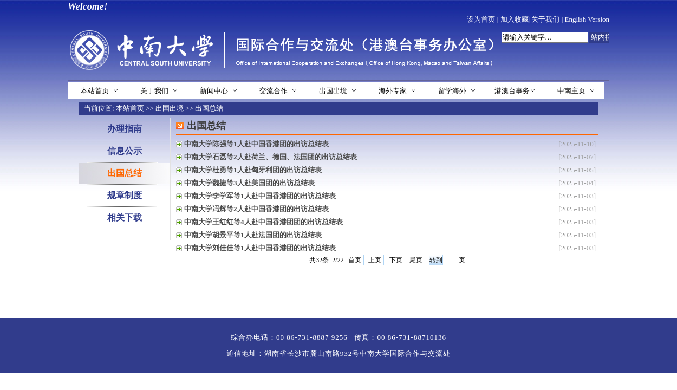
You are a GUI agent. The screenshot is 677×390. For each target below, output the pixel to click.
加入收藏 (514, 19)
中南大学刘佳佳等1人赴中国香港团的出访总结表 (260, 248)
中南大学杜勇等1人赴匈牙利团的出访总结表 (253, 170)
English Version (587, 19)
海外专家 (393, 91)
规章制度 (124, 195)
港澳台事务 (512, 91)
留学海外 (452, 91)
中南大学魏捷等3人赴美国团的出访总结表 (249, 183)
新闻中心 (214, 91)
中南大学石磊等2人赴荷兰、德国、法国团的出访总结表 (270, 157)
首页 (354, 260)
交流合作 (273, 91)
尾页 (415, 260)
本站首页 (95, 91)
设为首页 (481, 19)
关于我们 (545, 19)
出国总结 (209, 108)
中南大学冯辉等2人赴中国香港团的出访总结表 (256, 209)
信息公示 (124, 150)
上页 (374, 260)
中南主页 (571, 91)
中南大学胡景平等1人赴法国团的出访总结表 (253, 235)
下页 (395, 260)
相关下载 (124, 217)
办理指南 (124, 128)
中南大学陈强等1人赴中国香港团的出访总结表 (256, 144)
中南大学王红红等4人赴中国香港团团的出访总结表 (263, 222)
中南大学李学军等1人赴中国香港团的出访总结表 (260, 196)
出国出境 (333, 91)
